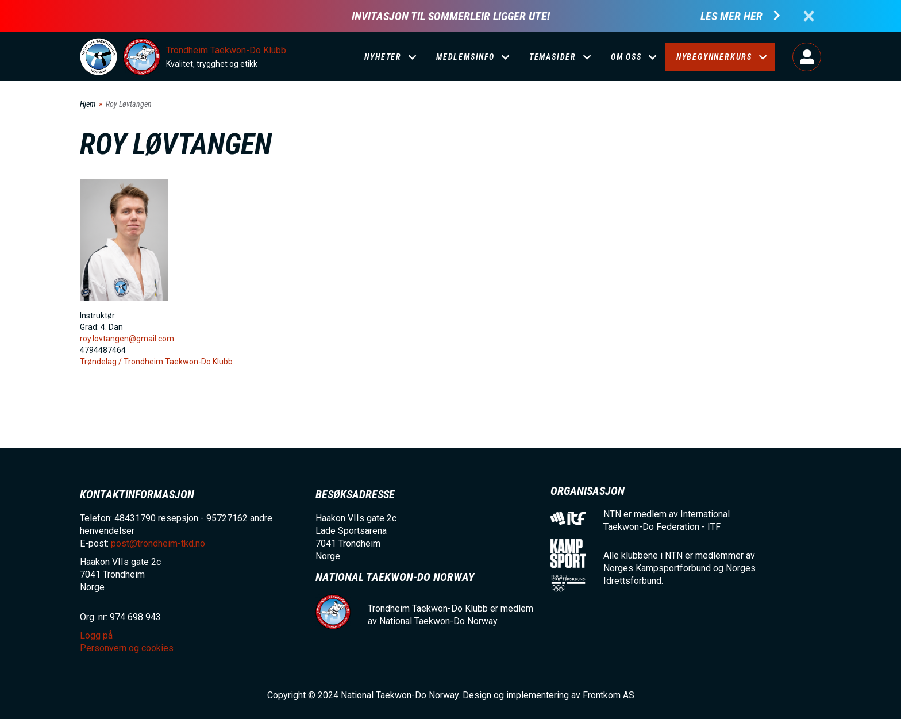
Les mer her (731, 16)
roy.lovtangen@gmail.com (127, 338)
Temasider (552, 56)
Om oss (626, 56)
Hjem (87, 104)
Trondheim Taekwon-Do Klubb (226, 50)
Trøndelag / (102, 361)
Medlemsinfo (465, 56)
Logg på (806, 57)
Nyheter (383, 56)
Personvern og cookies (127, 648)
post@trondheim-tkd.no (158, 543)
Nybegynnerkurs (714, 56)
